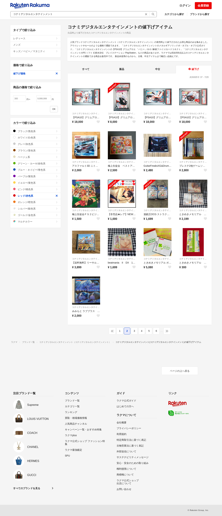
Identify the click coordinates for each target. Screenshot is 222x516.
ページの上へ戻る (180, 370)
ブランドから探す (200, 14)
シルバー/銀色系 (35, 208)
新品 (121, 69)
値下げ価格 (35, 73)
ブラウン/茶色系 (35, 150)
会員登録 (203, 5)
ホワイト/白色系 (35, 137)
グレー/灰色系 (35, 143)
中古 (157, 69)
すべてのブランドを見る (26, 488)
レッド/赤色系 (35, 195)
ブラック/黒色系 (35, 131)
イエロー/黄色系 (35, 182)
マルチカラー (35, 221)
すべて (85, 69)
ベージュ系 (35, 156)
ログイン (185, 5)
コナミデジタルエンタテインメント (86, 113)
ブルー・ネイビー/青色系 (35, 169)
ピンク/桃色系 (35, 189)
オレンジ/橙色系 (35, 202)
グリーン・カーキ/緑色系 (35, 163)
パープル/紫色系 (35, 176)
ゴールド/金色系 (35, 215)
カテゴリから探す (174, 14)
